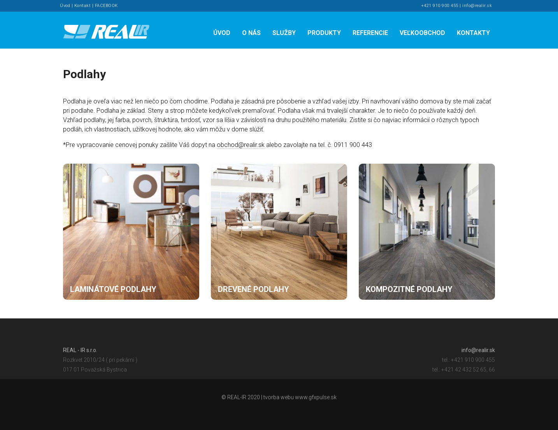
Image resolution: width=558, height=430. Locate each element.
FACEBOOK (106, 5)
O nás (251, 33)
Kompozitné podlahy (409, 289)
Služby (284, 33)
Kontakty (473, 33)
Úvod (65, 5)
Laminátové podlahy (113, 289)
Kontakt (82, 5)
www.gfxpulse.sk (316, 398)
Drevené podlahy (253, 289)
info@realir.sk (477, 5)
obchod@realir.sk (241, 145)
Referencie (370, 33)
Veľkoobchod (422, 33)
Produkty (324, 33)
